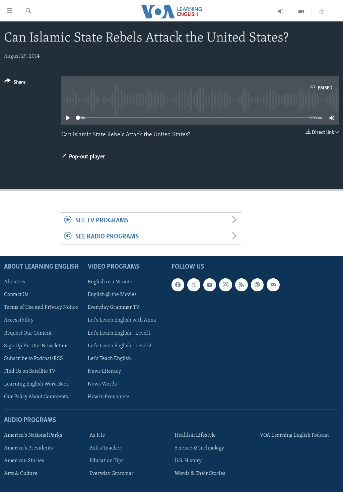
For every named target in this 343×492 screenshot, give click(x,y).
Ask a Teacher (105, 448)
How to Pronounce (108, 397)
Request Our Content (28, 333)
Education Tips (106, 461)
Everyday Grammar (111, 473)
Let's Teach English (109, 358)
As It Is (97, 435)
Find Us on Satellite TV (30, 371)
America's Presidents (28, 448)
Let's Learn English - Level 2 (119, 345)
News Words (102, 384)
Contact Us (16, 294)
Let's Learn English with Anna (122, 320)
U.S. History (188, 461)
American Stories (24, 461)
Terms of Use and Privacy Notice (41, 307)
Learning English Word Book (36, 384)
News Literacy (104, 371)
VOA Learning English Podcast (294, 435)
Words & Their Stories (200, 473)
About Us (14, 282)
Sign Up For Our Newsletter (35, 345)
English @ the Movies (112, 294)
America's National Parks (33, 435)
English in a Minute (110, 282)
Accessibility (18, 320)
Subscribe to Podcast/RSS (33, 358)
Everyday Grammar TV (114, 307)
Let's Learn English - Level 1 (119, 333)
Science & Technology (199, 448)
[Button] (14, 83)
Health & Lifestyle (195, 435)
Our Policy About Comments (36, 397)
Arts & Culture (21, 473)
